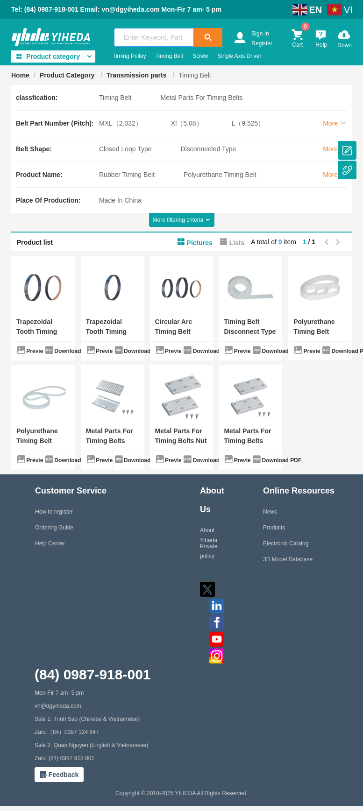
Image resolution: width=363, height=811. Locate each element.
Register (261, 43)
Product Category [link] (68, 75)
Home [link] (20, 75)
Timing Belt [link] (194, 75)
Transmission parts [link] (137, 75)
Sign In (260, 33)
